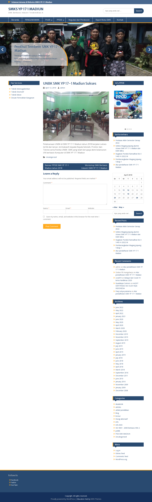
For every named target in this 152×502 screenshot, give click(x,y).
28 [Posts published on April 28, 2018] (137, 198)
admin (62, 88)
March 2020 (120, 328)
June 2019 (119, 349)
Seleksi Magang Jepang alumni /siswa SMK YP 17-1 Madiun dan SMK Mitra (128, 148)
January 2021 (121, 316)
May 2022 (119, 310)
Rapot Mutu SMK (103, 20)
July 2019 (119, 346)
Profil (47, 20)
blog (117, 413)
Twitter (13, 482)
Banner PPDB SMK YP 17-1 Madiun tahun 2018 (57, 166)
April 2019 (119, 352)
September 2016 (122, 373)
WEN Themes (96, 499)
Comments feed (122, 456)
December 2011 (122, 376)
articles (118, 407)
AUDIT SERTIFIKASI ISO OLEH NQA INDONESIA (127, 285)
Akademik (119, 404)
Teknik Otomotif (17, 92)
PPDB (59, 20)
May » (121, 207)
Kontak (120, 20)
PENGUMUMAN (32, 20)
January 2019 (121, 355)
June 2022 (119, 307)
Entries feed (120, 453)
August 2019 (120, 343)
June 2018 (119, 361)
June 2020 (119, 319)
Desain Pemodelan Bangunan (22, 98)
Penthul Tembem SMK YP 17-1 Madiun (37, 49)
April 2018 (119, 367)
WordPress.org (121, 459)
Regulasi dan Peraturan (79, 20)
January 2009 (121, 387)
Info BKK (119, 425)
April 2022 (119, 313)
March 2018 (120, 370)
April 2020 (119, 325)
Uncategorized (51, 157)
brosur (118, 416)
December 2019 (122, 334)
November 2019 (122, 337)
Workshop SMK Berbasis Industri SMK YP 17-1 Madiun (94, 166)
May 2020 (119, 322)
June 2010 (119, 378)
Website (91, 208)
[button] (125, 129)
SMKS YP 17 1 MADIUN (25, 9)
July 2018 (119, 358)
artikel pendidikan (122, 410)
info (117, 422)
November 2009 (122, 384)
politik (118, 431)
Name (46, 208)
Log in (118, 450)
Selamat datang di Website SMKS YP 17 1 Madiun (32, 2)
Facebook (14, 480)
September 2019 (122, 340)
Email (68, 208)
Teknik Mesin (16, 95)
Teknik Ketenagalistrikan (20, 89)
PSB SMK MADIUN (123, 434)
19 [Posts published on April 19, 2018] (128, 194)
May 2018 (119, 364)
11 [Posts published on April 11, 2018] (124, 190)
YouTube (14, 485)
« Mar (115, 207)
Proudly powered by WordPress (63, 499)
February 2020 (121, 331)
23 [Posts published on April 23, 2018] (115, 198)
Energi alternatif (122, 419)
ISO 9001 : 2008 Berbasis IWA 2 (128, 428)
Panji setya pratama (123, 291)
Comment (47, 183)
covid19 (118, 278)
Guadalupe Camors (123, 283)
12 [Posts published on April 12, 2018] (128, 190)
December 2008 (122, 390)
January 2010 (121, 381)
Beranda (15, 20)
